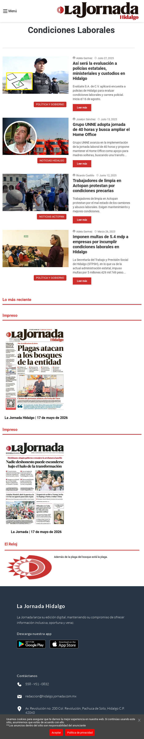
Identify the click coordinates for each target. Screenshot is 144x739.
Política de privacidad (80, 732)
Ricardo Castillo (85, 175)
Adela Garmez (84, 58)
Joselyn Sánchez (86, 119)
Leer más (82, 107)
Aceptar (56, 732)
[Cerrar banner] (139, 720)
